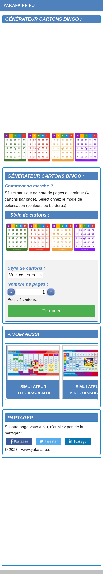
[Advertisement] (51, 77)
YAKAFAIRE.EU (19, 5)
